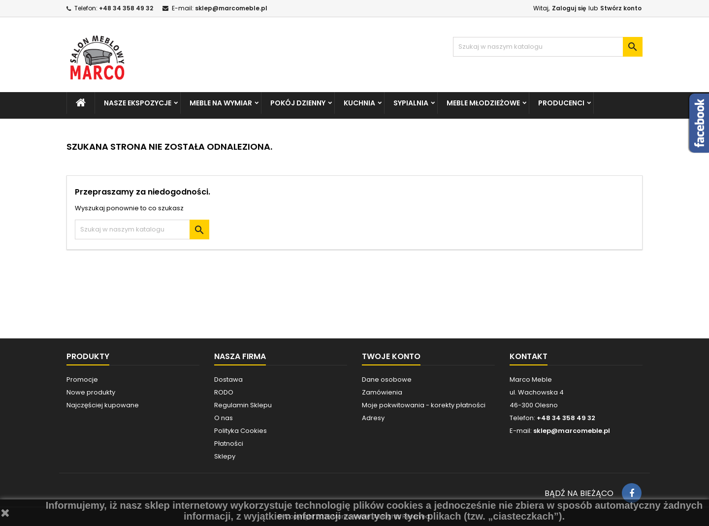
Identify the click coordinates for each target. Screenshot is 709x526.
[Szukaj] (548, 47)
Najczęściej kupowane (102, 405)
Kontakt (529, 356)
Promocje (82, 379)
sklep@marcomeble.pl (231, 8)
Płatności (228, 443)
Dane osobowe (387, 379)
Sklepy (224, 456)
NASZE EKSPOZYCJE (137, 103)
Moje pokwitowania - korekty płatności (423, 405)
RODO (223, 392)
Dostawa (228, 379)
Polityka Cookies (240, 430)
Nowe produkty (90, 392)
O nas (223, 418)
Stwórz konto (621, 8)
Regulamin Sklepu (243, 405)
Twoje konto (391, 356)
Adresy (373, 418)
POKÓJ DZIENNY (297, 103)
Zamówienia (382, 392)
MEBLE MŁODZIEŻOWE (483, 103)
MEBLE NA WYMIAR (221, 103)
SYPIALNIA (410, 103)
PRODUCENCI (561, 103)
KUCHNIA (359, 103)
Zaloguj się (569, 8)
